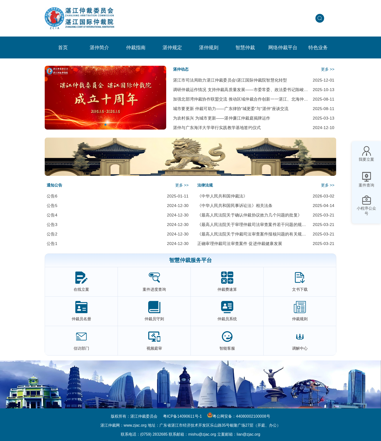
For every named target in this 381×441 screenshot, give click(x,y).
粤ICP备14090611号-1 (182, 416)
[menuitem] (99, 47)
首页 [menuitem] (63, 47)
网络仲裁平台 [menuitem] (282, 47)
